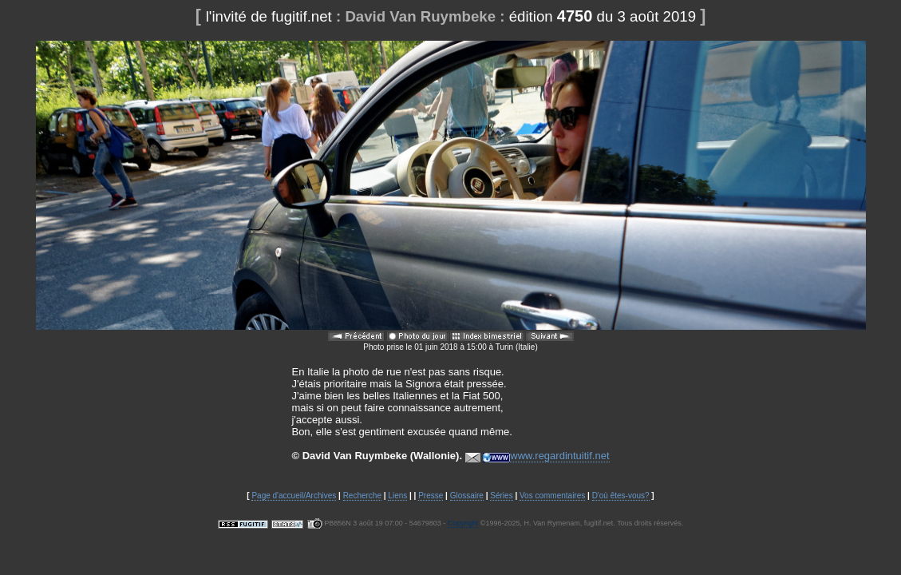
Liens (397, 495)
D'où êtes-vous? (621, 495)
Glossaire (467, 495)
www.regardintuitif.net (546, 456)
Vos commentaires (552, 495)
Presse (430, 495)
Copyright (463, 523)
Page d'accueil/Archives (293, 495)
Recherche (362, 495)
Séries (501, 495)
